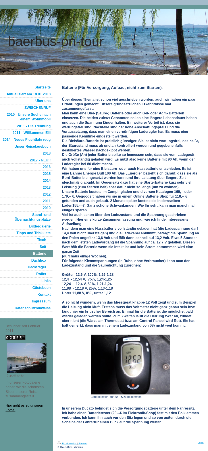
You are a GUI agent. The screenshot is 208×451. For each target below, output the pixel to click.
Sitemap (82, 443)
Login (201, 442)
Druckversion (67, 443)
